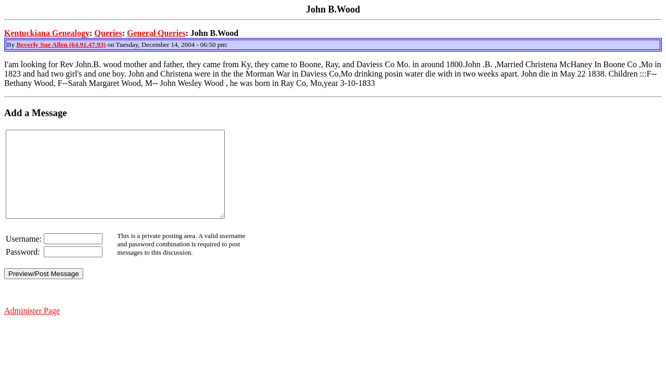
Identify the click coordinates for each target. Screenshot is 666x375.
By (11, 44)
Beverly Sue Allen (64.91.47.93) (61, 44)
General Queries (156, 33)
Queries (108, 33)
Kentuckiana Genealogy (46, 33)
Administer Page (32, 327)
